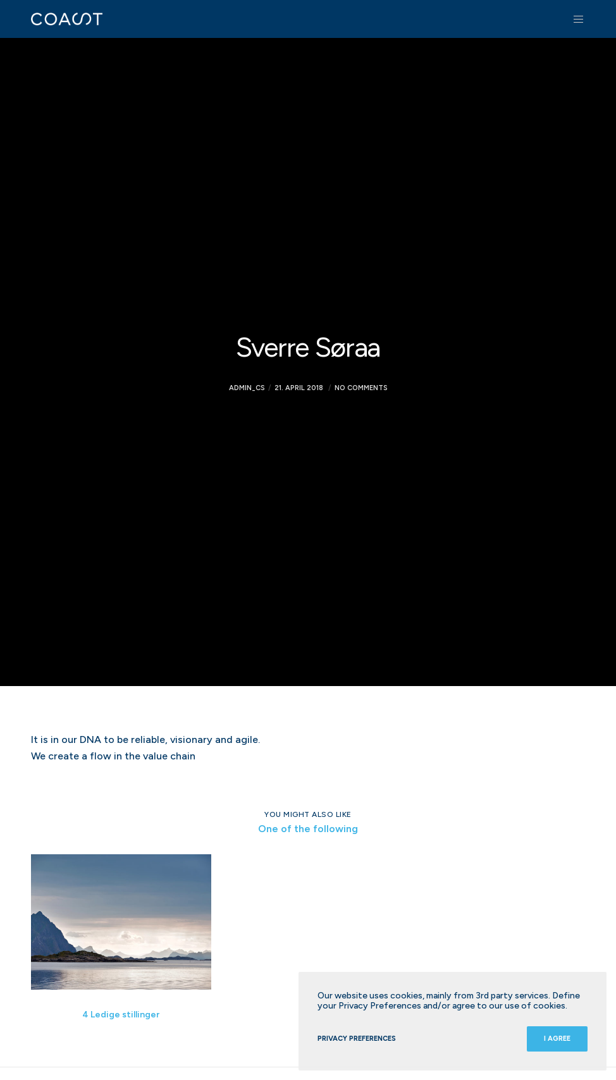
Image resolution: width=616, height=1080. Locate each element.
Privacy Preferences (356, 1038)
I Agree (557, 1038)
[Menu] (574, 19)
